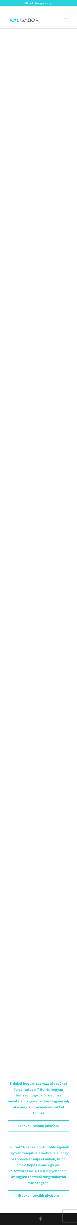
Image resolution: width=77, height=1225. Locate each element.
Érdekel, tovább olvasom (38, 1126)
